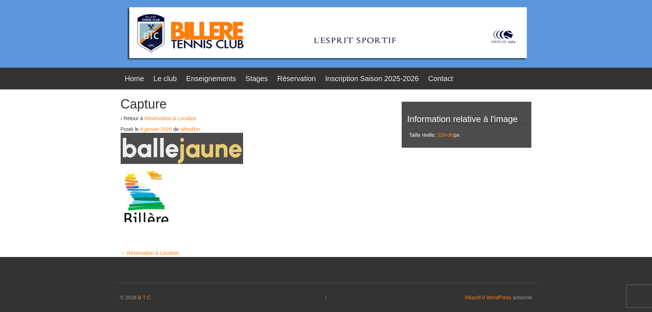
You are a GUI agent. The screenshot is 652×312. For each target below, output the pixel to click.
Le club (165, 79)
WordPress (499, 297)
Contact (440, 79)
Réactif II (475, 297)
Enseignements (211, 79)
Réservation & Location (170, 118)
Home (134, 79)
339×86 (445, 135)
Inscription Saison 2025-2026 (372, 79)
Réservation (296, 79)
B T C (144, 297)
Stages (256, 79)
